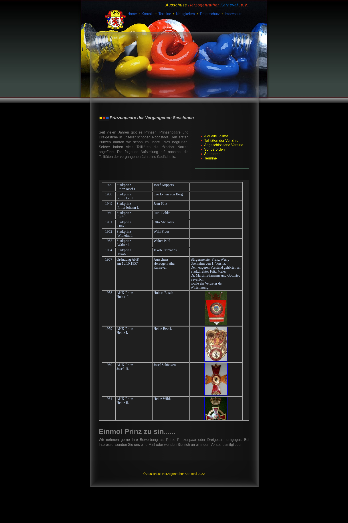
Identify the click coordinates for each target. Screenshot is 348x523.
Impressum (233, 14)
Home (132, 14)
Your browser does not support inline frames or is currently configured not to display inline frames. (174, 300)
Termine (164, 14)
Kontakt (148, 14)
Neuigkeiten (185, 14)
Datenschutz (210, 14)
